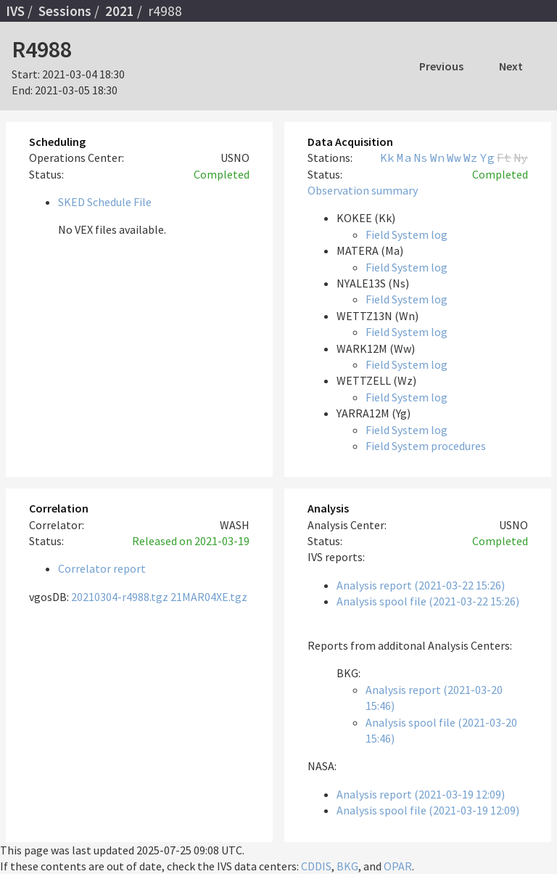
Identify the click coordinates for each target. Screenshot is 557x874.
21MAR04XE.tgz (208, 596)
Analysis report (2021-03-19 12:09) (421, 794)
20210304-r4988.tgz (119, 596)
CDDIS (316, 866)
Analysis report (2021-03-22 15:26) (421, 585)
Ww (454, 157)
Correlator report (102, 568)
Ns (420, 157)
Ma (404, 157)
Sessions (64, 11)
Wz (470, 157)
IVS (15, 11)
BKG (347, 866)
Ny (520, 157)
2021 (119, 11)
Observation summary (363, 190)
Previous (441, 66)
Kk (387, 157)
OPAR (398, 866)
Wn (437, 157)
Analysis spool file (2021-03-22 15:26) (428, 601)
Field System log (406, 234)
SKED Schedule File (105, 202)
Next (511, 66)
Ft (504, 157)
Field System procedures (426, 445)
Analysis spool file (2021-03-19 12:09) (428, 810)
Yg (487, 157)
